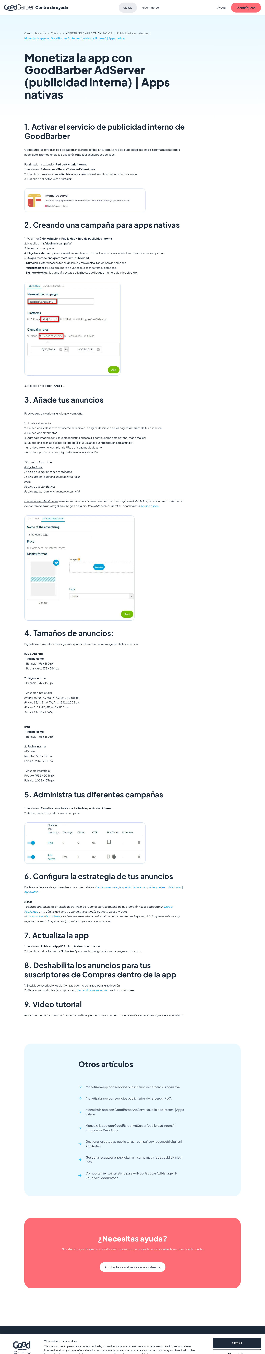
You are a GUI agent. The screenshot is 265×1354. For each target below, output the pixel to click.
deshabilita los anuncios (92, 990)
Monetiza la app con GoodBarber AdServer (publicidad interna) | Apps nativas (74, 38)
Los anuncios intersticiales (43, 916)
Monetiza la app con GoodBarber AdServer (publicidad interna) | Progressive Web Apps (131, 1128)
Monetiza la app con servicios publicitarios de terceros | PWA (129, 1098)
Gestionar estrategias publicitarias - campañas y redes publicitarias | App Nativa (134, 1143)
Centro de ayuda (35, 33)
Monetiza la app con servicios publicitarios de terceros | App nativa (133, 1087)
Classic (127, 7)
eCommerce (150, 7)
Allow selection (236, 1334)
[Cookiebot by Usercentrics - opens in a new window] (22, 1347)
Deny (237, 1345)
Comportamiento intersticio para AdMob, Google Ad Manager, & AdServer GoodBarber (131, 1175)
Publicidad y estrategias (132, 33)
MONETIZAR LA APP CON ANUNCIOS (88, 33)
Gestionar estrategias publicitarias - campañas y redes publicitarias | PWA (134, 1159)
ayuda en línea (149, 506)
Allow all (237, 1322)
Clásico (56, 33)
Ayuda (222, 7)
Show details (177, 1345)
